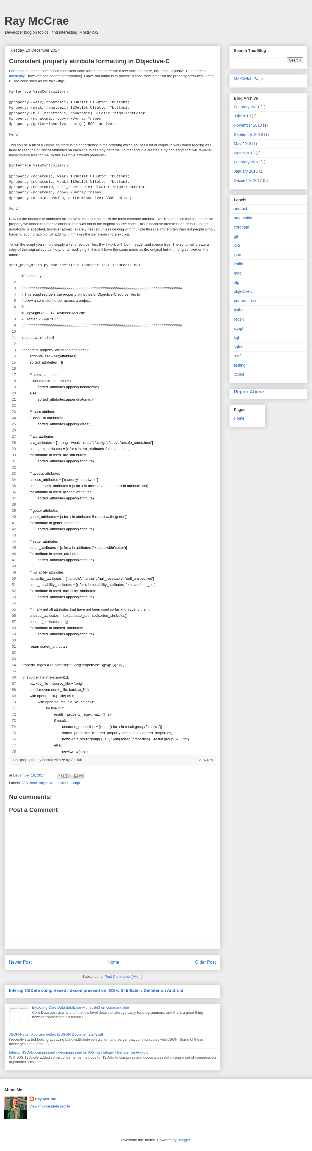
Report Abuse (249, 391)
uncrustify (16, 76)
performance (245, 300)
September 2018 (248, 134)
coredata (241, 227)
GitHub (76, 760)
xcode (239, 374)
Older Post (205, 962)
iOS (25, 783)
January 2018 (246, 171)
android (240, 208)
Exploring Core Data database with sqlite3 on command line (80, 1007)
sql (236, 337)
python (63, 783)
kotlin (238, 264)
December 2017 (248, 180)
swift (238, 356)
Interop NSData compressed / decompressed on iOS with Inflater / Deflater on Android (96, 990)
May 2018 (242, 143)
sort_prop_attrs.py (27, 760)
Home (113, 962)
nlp (236, 282)
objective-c (47, 783)
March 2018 (244, 153)
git (236, 236)
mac (33, 783)
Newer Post (20, 962)
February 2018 (246, 162)
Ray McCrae (36, 21)
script (75, 783)
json (237, 254)
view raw (206, 760)
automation (243, 218)
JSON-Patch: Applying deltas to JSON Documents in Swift (56, 1034)
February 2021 (246, 107)
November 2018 (248, 125)
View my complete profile (50, 1106)
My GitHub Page (248, 78)
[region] (112, 514)
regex (239, 319)
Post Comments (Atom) (124, 976)
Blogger (183, 1140)
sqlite (238, 346)
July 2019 (242, 116)
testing (239, 365)
